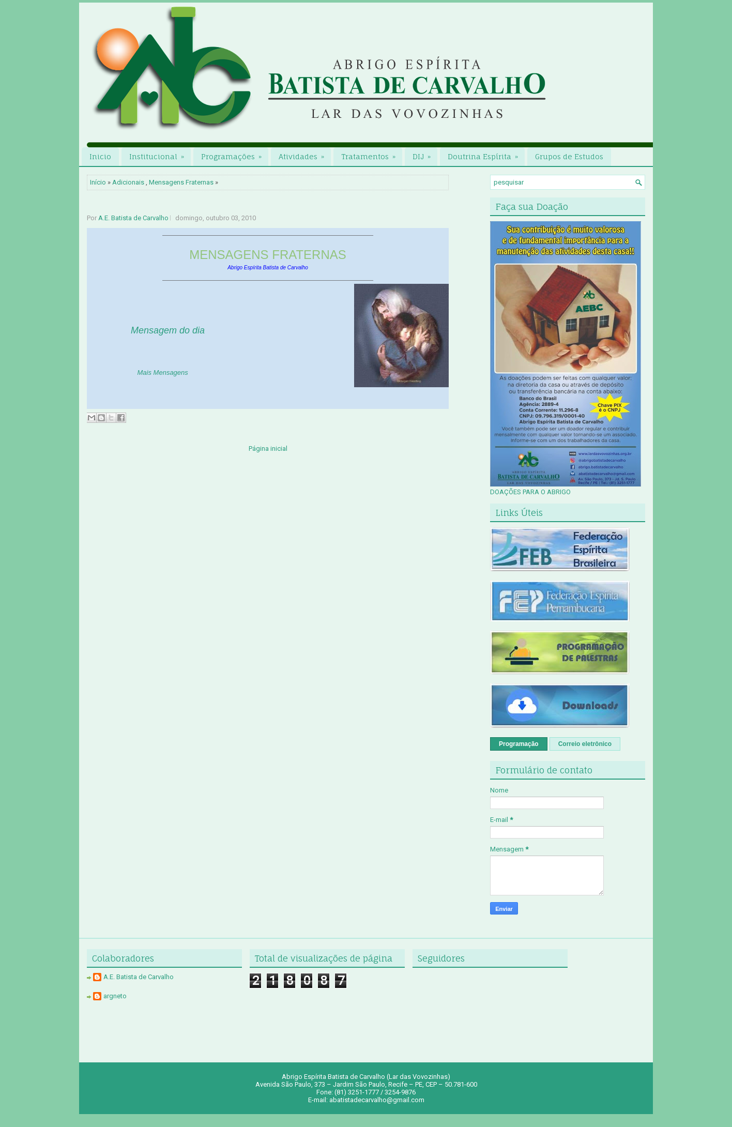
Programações (234, 154)
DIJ (425, 154)
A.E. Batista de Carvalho (133, 218)
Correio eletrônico (585, 744)
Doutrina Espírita (486, 154)
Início (98, 182)
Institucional (160, 154)
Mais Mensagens (163, 372)
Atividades (305, 154)
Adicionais (128, 182)
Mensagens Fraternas (181, 182)
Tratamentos (371, 154)
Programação (519, 744)
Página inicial (268, 448)
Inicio (100, 156)
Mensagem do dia (168, 330)
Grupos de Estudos (569, 156)
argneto (115, 996)
